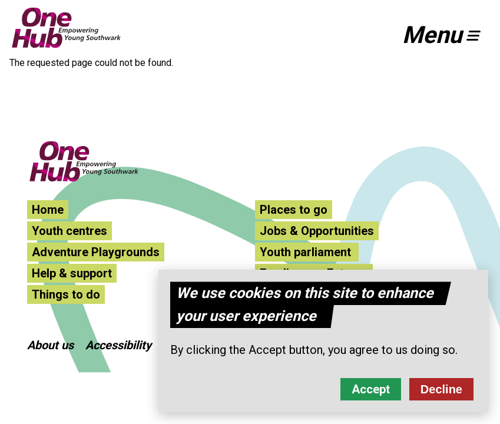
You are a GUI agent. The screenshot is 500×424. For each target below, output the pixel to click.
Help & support (72, 273)
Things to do (66, 294)
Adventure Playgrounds (96, 252)
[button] (446, 35)
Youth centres (69, 231)
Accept (371, 395)
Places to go (293, 210)
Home (48, 210)
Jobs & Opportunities (317, 231)
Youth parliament (307, 252)
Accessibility (118, 345)
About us (50, 345)
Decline (441, 395)
